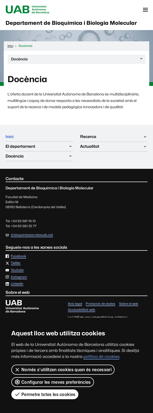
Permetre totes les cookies (44, 394)
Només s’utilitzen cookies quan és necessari (63, 370)
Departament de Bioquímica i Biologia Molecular (73, 23)
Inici (10, 137)
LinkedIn (17, 285)
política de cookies (101, 356)
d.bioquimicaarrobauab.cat (32, 235)
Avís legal (75, 304)
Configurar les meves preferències (52, 382)
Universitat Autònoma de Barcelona (28, 10)
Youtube (17, 271)
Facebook (18, 257)
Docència (77, 60)
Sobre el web (128, 304)
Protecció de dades (100, 304)
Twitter (16, 264)
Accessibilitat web (81, 311)
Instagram (19, 278)
